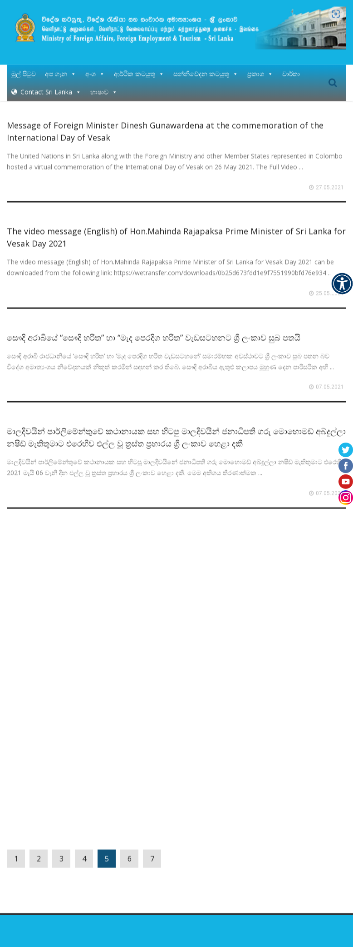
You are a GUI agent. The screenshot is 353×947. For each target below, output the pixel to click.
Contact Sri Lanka (50, 85)
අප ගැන (60, 67)
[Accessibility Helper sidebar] (342, 283)
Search (332, 76)
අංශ (95, 67)
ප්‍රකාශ (260, 67)
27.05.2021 (330, 181)
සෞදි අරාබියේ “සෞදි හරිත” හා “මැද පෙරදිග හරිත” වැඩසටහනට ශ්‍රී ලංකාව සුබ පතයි (153, 330)
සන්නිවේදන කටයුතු (205, 67)
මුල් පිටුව (23, 67)
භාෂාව (104, 85)
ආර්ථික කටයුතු (139, 67)
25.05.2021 (330, 287)
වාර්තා (291, 67)
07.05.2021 (330, 380)
